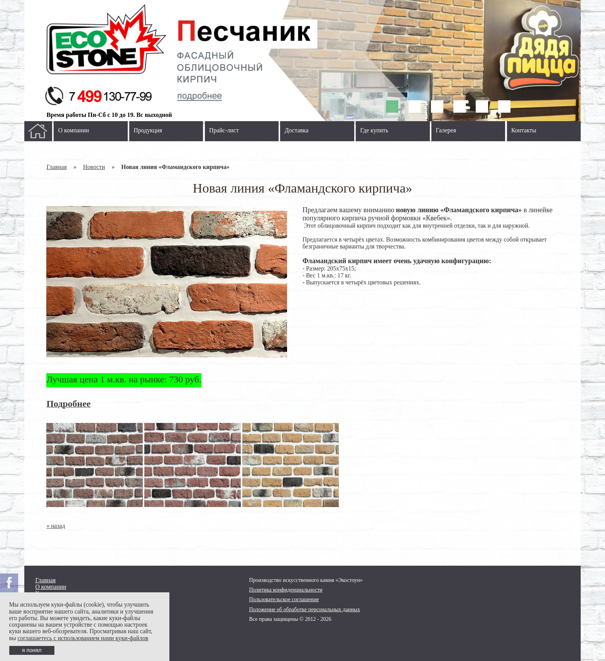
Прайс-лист (224, 130)
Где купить (374, 130)
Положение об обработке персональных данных (304, 609)
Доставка (297, 130)
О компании (73, 130)
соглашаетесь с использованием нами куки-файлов (82, 638)
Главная (56, 167)
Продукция (148, 130)
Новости (94, 167)
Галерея (446, 130)
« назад (55, 525)
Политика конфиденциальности (286, 590)
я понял (32, 650)
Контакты (523, 130)
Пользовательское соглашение (284, 599)
